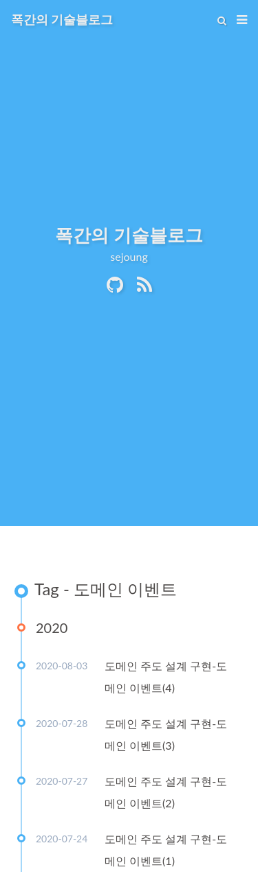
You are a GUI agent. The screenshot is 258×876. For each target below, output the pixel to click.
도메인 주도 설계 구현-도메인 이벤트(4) (166, 676)
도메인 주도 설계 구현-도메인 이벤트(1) (166, 849)
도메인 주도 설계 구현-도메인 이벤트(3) (166, 734)
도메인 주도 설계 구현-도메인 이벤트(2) (166, 791)
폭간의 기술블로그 (62, 19)
